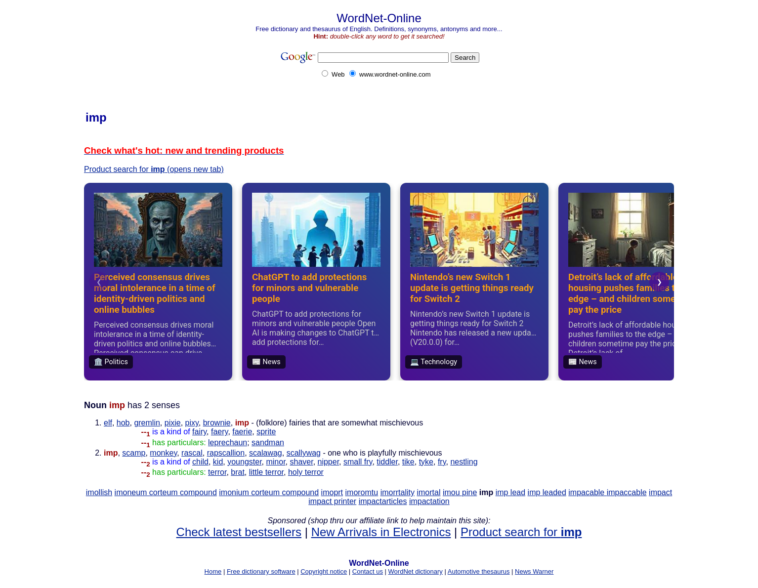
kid (218, 462)
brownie (217, 423)
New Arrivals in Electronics (381, 532)
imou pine (460, 492)
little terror (266, 472)
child (200, 462)
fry (442, 462)
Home (213, 571)
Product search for (521, 532)
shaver (301, 462)
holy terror (306, 472)
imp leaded (547, 492)
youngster (244, 462)
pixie (173, 423)
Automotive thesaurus (479, 571)
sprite (266, 431)
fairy (199, 431)
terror (217, 472)
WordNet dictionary (415, 571)
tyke (426, 462)
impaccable (627, 492)
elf (108, 423)
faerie (242, 431)
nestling (463, 462)
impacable (587, 492)
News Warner (534, 571)
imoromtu (362, 492)
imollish (99, 492)
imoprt (332, 492)
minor (275, 462)
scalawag (265, 453)
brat (238, 472)
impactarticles (383, 501)
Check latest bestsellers (238, 532)
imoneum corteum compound (166, 492)
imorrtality (397, 492)
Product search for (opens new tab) (154, 169)
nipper (328, 462)
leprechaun (227, 442)
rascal (192, 453)
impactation (429, 501)
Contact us (367, 571)
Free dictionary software (261, 571)
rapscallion (226, 453)
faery (219, 431)
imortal (428, 492)
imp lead (510, 492)
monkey (163, 453)
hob (123, 423)
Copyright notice (323, 571)
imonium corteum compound (269, 492)
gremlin (147, 423)
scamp (133, 453)
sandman (268, 442)
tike (408, 462)
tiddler (387, 462)
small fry (357, 462)
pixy (192, 423)
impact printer (332, 501)
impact (660, 492)
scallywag (304, 453)
